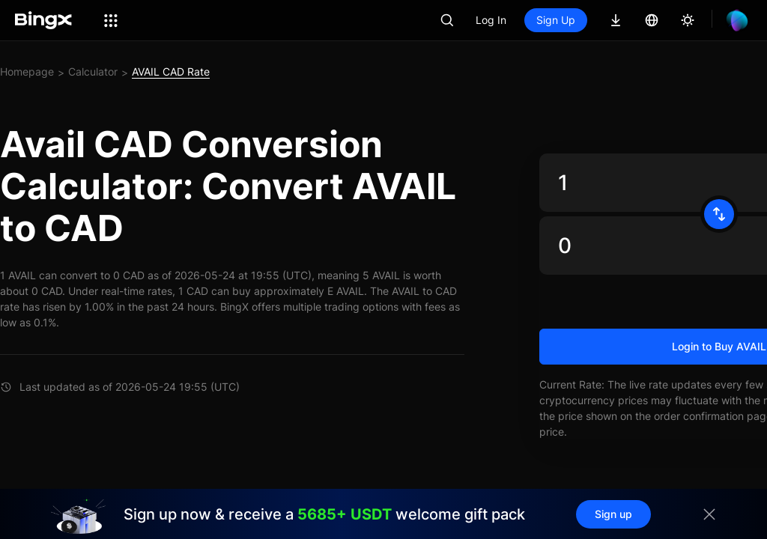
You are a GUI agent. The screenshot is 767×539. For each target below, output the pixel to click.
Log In (491, 19)
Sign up (613, 514)
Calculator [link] (93, 71)
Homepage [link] (27, 71)
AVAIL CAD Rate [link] (171, 71)
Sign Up (555, 19)
